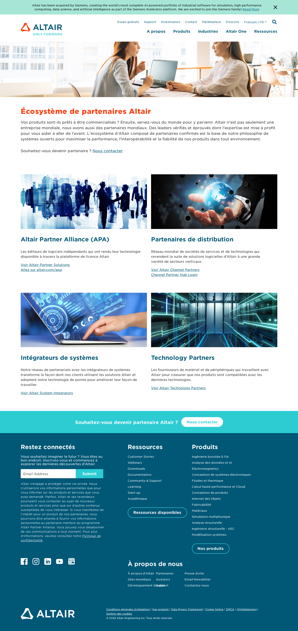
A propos (156, 31)
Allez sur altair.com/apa (41, 269)
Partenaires (164, 573)
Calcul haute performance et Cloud (218, 486)
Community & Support (145, 480)
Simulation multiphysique (211, 516)
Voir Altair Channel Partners (175, 269)
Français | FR (254, 22)
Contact (191, 22)
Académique (137, 498)
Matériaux (199, 510)
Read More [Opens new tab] (251, 9)
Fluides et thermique (207, 480)
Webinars (135, 462)
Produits (181, 31)
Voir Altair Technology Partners (178, 388)
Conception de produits (210, 492)
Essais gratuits (128, 22)
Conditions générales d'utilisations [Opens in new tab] (128, 609)
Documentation (139, 474)
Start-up (134, 492)
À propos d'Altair (141, 573)
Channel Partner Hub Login (174, 274)
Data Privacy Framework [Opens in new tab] (187, 609)
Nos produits (210, 548)
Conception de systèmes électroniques (221, 474)
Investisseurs (170, 22)
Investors (163, 579)
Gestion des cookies (119, 613)
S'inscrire (232, 22)
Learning (134, 486)
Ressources (265, 31)
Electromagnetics (205, 468)
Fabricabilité (201, 504)
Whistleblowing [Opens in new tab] (247, 609)
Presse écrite (194, 573)
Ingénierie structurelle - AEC (213, 528)
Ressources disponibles (157, 512)
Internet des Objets (206, 498)
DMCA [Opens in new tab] (230, 609)
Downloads (136, 468)
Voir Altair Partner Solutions (45, 265)
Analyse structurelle (207, 522)
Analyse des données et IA (212, 462)
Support (150, 22)
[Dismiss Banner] (275, 7)
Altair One (236, 31)
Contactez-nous (197, 585)
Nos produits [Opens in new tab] (160, 609)
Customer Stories (141, 456)
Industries (208, 31)
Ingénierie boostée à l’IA (210, 456)
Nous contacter (108, 150)
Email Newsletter (198, 579)
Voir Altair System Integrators (47, 393)
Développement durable (146, 585)
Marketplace (211, 22)
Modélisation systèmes (209, 534)
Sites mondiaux (139, 579)
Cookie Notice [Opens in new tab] (214, 609)
